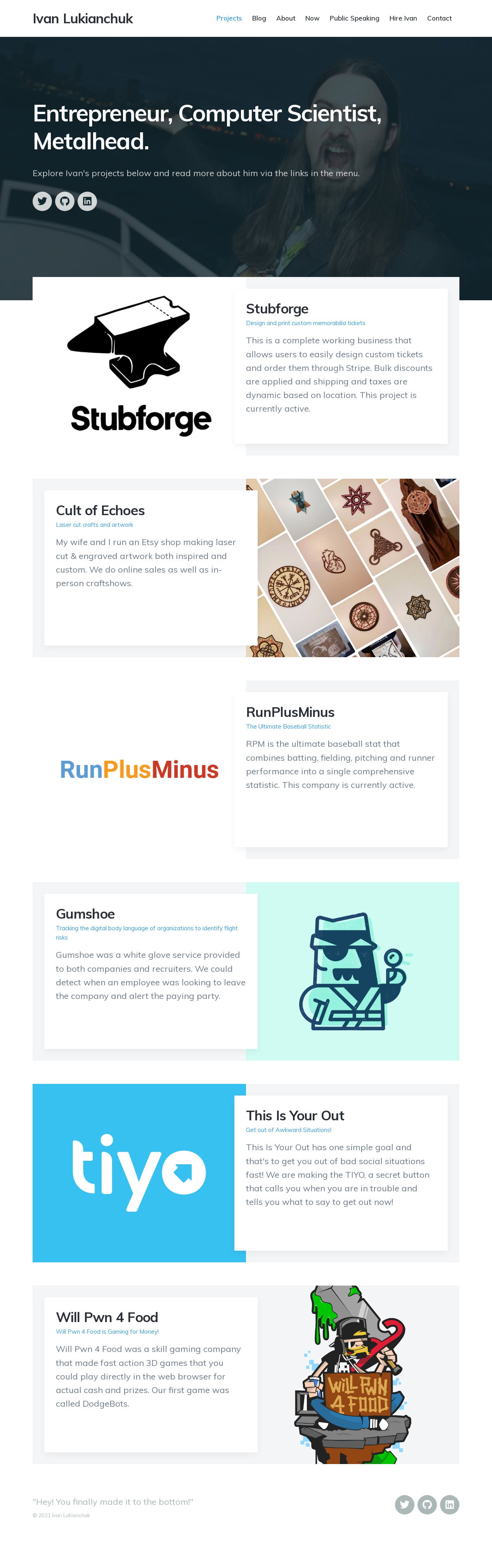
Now (312, 18)
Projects (229, 18)
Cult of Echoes (100, 510)
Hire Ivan (403, 18)
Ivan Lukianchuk (83, 18)
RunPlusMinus (290, 711)
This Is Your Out (295, 1115)
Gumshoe (85, 913)
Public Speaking (354, 18)
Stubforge (277, 308)
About (285, 18)
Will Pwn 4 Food (107, 1317)
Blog (259, 18)
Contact (439, 18)
